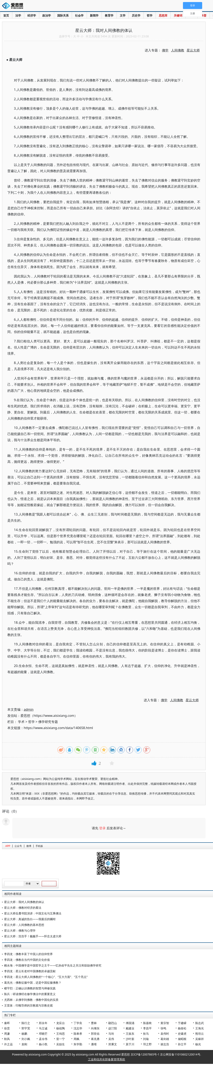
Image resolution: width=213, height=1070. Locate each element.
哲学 (149, 15)
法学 (18, 15)
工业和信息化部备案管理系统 (106, 1059)
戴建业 (130, 1028)
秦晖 (7, 1023)
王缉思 (60, 1033)
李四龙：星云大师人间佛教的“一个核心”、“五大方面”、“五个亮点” (45, 977)
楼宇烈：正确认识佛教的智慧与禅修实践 (30, 988)
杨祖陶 (60, 1028)
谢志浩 (164, 1044)
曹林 (94, 1023)
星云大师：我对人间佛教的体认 (24, 902)
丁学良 (78, 1023)
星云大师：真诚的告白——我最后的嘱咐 (30, 919)
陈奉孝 (78, 1033)
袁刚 (24, 1044)
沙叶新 (130, 1039)
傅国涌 (130, 1023)
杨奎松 (182, 1028)
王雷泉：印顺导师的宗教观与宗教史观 (28, 1005)
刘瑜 (146, 1039)
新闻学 (94, 15)
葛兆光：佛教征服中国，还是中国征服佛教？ (32, 982)
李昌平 (147, 1028)
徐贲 (7, 1028)
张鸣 (163, 1028)
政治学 (46, 15)
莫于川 (130, 1044)
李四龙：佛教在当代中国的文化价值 (27, 960)
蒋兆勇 (95, 1039)
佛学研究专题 (48, 721)
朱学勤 (78, 1044)
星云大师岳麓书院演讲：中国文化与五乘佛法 (32, 913)
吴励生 (60, 1044)
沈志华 (78, 1028)
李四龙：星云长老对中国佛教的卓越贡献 (30, 971)
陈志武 (199, 1023)
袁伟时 (164, 1033)
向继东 (95, 1028)
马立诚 (43, 1028)
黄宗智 (164, 1023)
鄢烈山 (112, 1023)
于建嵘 (182, 1023)
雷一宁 (60, 1039)
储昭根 (182, 1039)
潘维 (94, 1044)
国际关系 (63, 15)
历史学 (136, 15)
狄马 (146, 1033)
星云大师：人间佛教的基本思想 (24, 925)
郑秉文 (112, 1044)
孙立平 (182, 1044)
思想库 (163, 15)
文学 (123, 15)
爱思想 (14, 6)
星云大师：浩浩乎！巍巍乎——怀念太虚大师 (32, 936)
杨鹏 (24, 1033)
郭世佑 (95, 1033)
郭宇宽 (25, 1028)
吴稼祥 (199, 1039)
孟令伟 (43, 1039)
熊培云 (199, 1033)
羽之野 (147, 1044)
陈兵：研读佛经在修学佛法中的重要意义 (30, 994)
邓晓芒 (43, 1033)
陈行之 (25, 1023)
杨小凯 (43, 1044)
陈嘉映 (147, 1023)
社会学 (79, 15)
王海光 (199, 1028)
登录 (102, 828)
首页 (6, 15)
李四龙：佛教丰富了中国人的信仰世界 (28, 954)
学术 (21, 721)
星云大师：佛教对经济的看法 (22, 908)
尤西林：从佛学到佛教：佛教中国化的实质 (31, 1000)
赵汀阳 (112, 1028)
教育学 (109, 15)
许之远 (8, 1044)
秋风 (7, 1039)
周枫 (76, 1039)
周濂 (7, 1033)
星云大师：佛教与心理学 (20, 930)
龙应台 (60, 1023)
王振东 (130, 1033)
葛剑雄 (164, 1039)
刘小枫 (25, 1039)
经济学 (31, 15)
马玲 (111, 1033)
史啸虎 (182, 1033)
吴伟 (111, 1039)
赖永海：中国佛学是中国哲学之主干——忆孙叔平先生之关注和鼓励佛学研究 (52, 965)
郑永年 (43, 1023)
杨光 (198, 1044)
